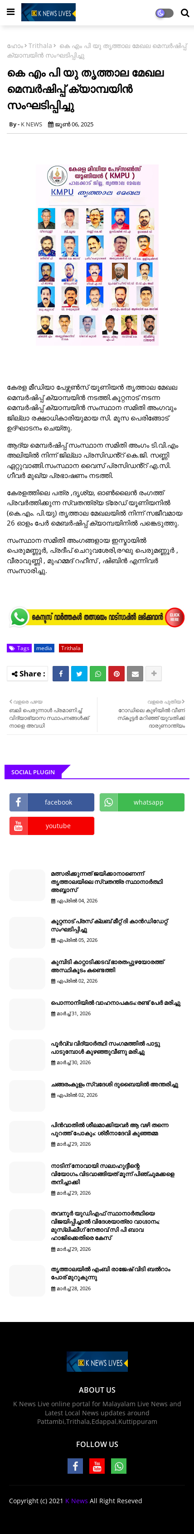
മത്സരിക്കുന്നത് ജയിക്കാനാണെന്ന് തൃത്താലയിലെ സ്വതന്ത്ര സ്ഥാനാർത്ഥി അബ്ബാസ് (107, 881)
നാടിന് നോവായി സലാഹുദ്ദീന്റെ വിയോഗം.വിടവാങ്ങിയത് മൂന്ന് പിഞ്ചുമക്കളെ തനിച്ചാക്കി (112, 1174)
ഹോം (15, 45)
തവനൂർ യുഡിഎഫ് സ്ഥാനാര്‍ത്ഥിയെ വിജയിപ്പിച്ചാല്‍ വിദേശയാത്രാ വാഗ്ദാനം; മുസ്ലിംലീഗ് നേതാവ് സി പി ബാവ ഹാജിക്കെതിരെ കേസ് (105, 1225)
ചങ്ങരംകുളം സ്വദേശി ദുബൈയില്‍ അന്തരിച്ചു (114, 1084)
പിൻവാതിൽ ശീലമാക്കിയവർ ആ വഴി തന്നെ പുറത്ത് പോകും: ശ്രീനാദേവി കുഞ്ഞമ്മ (109, 1129)
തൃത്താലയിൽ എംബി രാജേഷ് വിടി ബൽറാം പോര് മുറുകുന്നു (110, 1273)
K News (76, 1500)
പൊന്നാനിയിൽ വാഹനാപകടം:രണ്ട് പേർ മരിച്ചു (115, 1003)
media (44, 648)
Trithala (40, 45)
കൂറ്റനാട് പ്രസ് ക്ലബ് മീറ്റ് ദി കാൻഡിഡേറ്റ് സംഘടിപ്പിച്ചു (109, 925)
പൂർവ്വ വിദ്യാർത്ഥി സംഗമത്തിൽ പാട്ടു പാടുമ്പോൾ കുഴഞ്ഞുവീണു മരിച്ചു (105, 1047)
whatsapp (149, 802)
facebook (58, 802)
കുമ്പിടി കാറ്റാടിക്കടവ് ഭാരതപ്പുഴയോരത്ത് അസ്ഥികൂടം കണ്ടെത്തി (107, 966)
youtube (58, 825)
